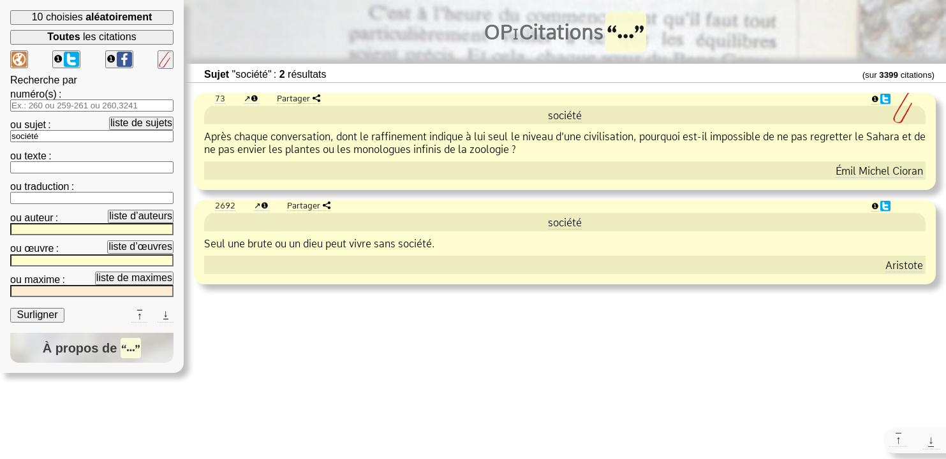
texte (35, 155)
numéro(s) (33, 94)
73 (220, 98)
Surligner (37, 314)
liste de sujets (141, 122)
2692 (225, 205)
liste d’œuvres (140, 246)
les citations (91, 36)
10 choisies (92, 16)
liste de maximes (134, 277)
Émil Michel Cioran (879, 170)
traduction (46, 186)
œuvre (39, 248)
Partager (293, 98)
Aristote (904, 265)
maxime (42, 279)
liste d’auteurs (140, 215)
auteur (38, 217)
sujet (35, 124)
